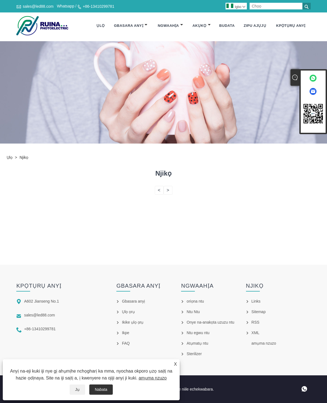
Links (256, 301)
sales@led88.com (38, 6)
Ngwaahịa (170, 26)
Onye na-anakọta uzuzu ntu (210, 322)
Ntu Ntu (193, 312)
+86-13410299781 (98, 6)
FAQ (126, 343)
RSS (256, 322)
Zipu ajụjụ (255, 26)
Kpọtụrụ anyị (290, 26)
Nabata (101, 389)
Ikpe (125, 333)
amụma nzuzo (152, 378)
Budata (227, 26)
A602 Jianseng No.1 (41, 301)
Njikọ (24, 157)
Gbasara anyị (130, 26)
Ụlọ (100, 26)
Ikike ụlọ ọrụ (132, 322)
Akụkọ (201, 26)
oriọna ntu (195, 301)
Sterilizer (194, 354)
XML (256, 333)
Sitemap (259, 312)
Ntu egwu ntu (198, 333)
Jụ (77, 389)
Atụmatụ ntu (197, 343)
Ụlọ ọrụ (128, 312)
